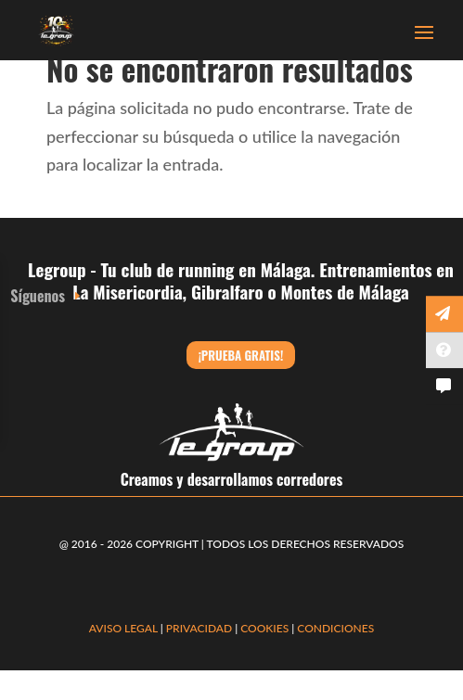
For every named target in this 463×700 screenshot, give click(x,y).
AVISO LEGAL (123, 628)
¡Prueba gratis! (241, 355)
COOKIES (264, 628)
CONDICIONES (335, 628)
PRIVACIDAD (200, 628)
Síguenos (37, 296)
